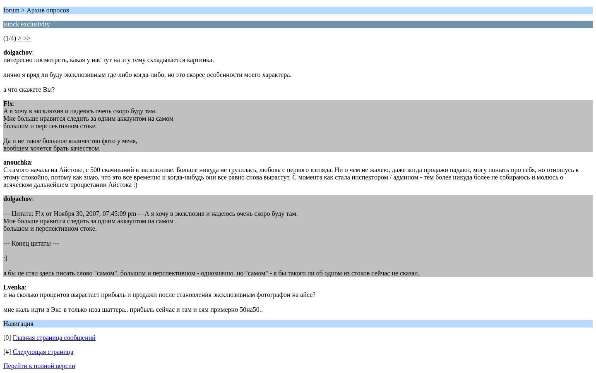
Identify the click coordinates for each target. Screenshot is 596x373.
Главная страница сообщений (54, 337)
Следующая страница (43, 351)
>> (27, 38)
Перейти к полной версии (39, 365)
